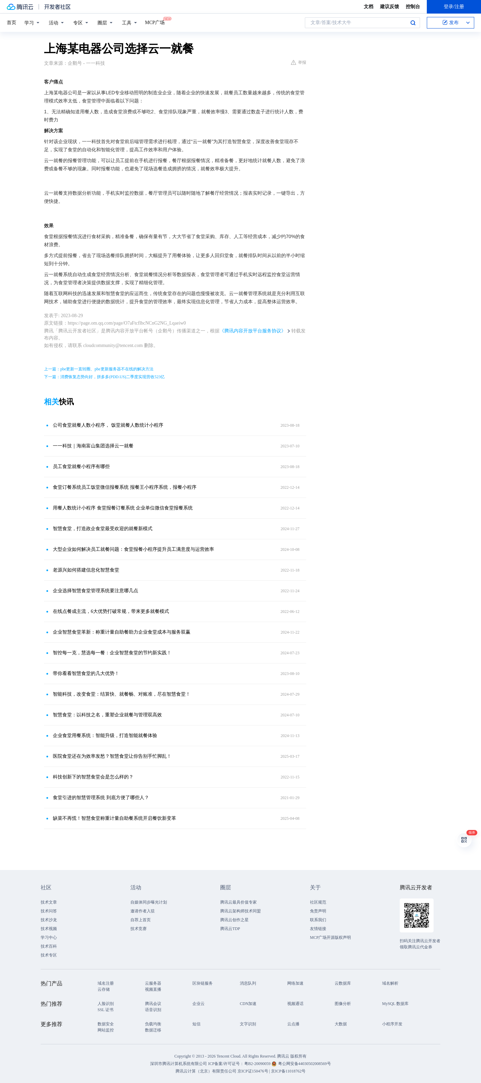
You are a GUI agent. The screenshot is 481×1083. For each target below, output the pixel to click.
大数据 (341, 1024)
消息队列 (248, 983)
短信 (196, 1024)
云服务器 (153, 983)
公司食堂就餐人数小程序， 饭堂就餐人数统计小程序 (108, 425)
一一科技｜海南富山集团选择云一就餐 (93, 445)
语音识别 (153, 1009)
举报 (298, 62)
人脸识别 (106, 1003)
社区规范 (318, 902)
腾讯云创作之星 (234, 919)
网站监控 (106, 1030)
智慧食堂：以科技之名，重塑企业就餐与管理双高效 (107, 714)
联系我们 (318, 919)
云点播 (293, 1024)
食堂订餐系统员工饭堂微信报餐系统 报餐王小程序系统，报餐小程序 (124, 487)
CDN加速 (248, 1003)
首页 (11, 22)
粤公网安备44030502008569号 (304, 1063)
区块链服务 (202, 983)
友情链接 (318, 928)
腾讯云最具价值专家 (238, 902)
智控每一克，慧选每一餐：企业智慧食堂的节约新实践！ (112, 652)
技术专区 (49, 955)
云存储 (104, 989)
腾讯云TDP (230, 928)
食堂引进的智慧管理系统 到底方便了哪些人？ (101, 797)
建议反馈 (389, 6)
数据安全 (106, 1024)
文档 (368, 6)
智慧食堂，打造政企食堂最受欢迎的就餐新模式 (102, 528)
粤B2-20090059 (258, 1063)
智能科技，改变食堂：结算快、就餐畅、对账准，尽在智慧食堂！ (121, 694)
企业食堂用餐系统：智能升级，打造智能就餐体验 (105, 735)
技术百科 (49, 946)
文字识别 (248, 1024)
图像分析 (343, 1003)
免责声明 (318, 911)
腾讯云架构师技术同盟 (240, 911)
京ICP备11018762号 (288, 1071)
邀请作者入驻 (142, 911)
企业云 (198, 1003)
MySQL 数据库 (395, 1003)
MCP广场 (155, 22)
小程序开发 (392, 1024)
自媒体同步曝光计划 (148, 902)
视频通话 (295, 1003)
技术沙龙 (49, 919)
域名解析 (390, 983)
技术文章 (49, 902)
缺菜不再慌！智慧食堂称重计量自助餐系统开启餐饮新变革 (114, 818)
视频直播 (153, 989)
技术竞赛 (138, 928)
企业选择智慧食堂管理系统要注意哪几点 (95, 590)
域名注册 (106, 983)
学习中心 (49, 937)
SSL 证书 (105, 1009)
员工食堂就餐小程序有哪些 (81, 466)
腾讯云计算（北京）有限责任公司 (205, 1071)
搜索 (413, 22)
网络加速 (295, 983)
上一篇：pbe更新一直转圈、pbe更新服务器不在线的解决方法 (98, 369)
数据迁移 (153, 1030)
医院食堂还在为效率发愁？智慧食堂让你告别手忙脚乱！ (112, 756)
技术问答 (49, 911)
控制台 (413, 6)
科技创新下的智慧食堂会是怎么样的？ (93, 776)
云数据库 (343, 983)
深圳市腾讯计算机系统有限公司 (178, 1063)
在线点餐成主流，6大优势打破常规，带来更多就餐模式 (111, 611)
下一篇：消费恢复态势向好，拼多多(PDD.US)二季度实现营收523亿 (104, 376)
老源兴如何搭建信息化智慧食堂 (86, 570)
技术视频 (49, 928)
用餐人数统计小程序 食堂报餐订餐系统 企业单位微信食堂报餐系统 (123, 507)
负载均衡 (153, 1024)
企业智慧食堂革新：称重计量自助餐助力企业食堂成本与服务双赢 (121, 632)
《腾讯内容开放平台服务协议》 (252, 330)
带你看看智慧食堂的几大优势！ (86, 673)
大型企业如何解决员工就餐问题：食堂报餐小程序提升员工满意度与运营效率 (133, 549)
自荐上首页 (140, 919)
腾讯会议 (153, 1003)
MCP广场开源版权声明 (330, 937)
